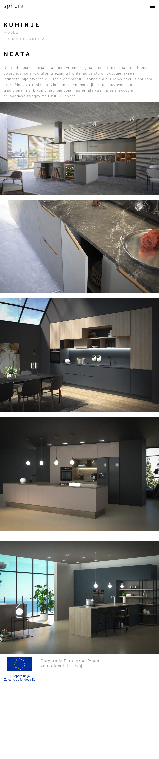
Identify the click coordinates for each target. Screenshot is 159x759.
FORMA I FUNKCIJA (24, 39)
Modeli (12, 32)
